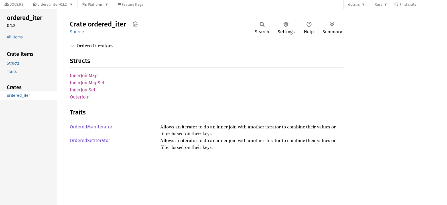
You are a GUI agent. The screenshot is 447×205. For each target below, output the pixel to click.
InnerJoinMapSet (87, 82)
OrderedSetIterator (90, 140)
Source (77, 31)
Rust (378, 4)
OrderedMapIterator (91, 127)
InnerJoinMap (84, 75)
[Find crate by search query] (423, 4)
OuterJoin (80, 97)
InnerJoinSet (83, 90)
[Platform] (95, 4)
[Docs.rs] (14, 4)
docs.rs (354, 4)
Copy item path (135, 24)
